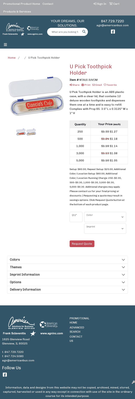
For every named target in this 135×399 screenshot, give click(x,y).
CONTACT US (76, 339)
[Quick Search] (64, 32)
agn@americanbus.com (113, 25)
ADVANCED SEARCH (76, 329)
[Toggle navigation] (5, 44)
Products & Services (17, 11)
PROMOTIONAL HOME (76, 320)
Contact (48, 3)
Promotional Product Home (21, 3)
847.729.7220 (112, 21)
